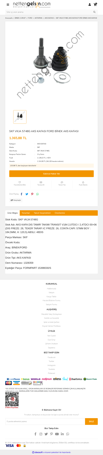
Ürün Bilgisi (12, 212)
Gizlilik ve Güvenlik (51, 318)
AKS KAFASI (41, 144)
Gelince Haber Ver (51, 173)
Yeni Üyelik (51, 336)
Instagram (52, 365)
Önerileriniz (60, 212)
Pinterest (51, 373)
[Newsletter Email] (45, 421)
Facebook (51, 357)
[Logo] (31, 4)
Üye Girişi (51, 340)
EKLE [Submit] (91, 421)
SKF (38, 147)
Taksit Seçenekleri (42, 212)
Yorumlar (26, 212)
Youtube (51, 369)
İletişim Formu (51, 304)
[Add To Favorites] (19, 185)
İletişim (51, 292)
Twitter (51, 361)
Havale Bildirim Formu (51, 300)
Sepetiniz (51, 348)
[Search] (51, 12)
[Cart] (95, 4)
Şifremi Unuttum (51, 344)
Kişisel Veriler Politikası (51, 326)
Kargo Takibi (51, 296)
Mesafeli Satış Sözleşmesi (51, 314)
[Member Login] (90, 5)
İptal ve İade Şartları (51, 322)
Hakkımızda (51, 289)
